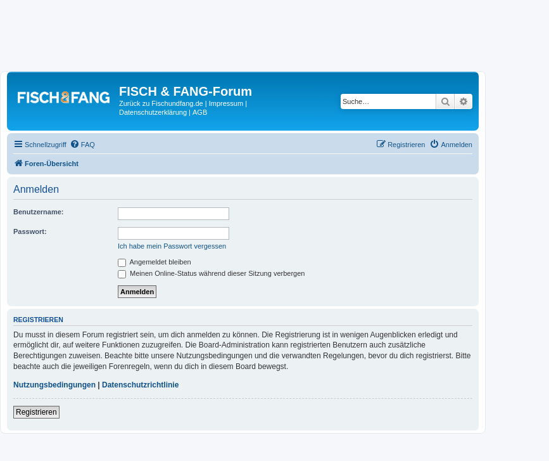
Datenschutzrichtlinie (140, 384)
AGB (199, 112)
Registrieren (36, 412)
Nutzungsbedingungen (54, 384)
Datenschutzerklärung (153, 112)
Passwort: (30, 231)
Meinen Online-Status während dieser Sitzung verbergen (211, 273)
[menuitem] (82, 144)
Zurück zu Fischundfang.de (161, 103)
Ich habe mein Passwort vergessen (172, 246)
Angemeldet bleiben (154, 262)
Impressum (226, 103)
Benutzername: (38, 212)
